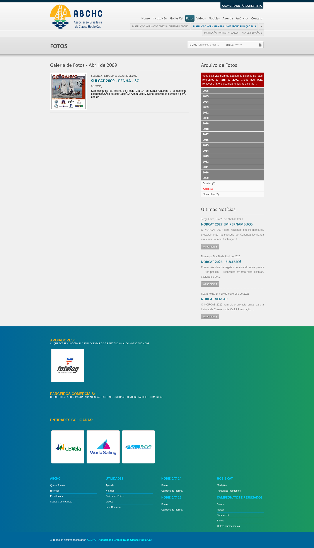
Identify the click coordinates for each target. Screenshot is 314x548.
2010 (206, 172)
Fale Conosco (113, 507)
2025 (206, 96)
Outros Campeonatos (228, 526)
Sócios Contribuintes (61, 501)
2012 (206, 161)
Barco (164, 485)
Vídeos (109, 501)
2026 (206, 90)
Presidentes (56, 496)
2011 (206, 167)
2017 (206, 134)
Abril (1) (208, 188)
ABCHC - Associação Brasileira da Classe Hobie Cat (119, 539)
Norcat (220, 509)
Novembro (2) (211, 194)
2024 (206, 101)
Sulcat (220, 520)
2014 (206, 150)
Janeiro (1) (209, 183)
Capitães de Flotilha (172, 490)
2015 (206, 145)
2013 (206, 156)
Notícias (110, 490)
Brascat (221, 504)
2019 (206, 123)
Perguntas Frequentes (229, 490)
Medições (222, 485)
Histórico (55, 490)
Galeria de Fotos (114, 496)
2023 (206, 107)
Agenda (110, 485)
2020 (206, 118)
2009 (206, 178)
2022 (206, 112)
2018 (206, 129)
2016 (206, 139)
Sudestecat (223, 515)
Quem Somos (57, 485)
